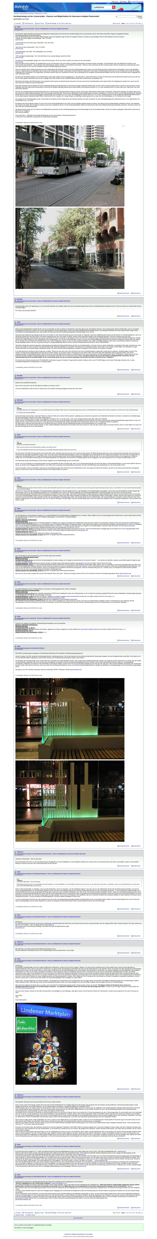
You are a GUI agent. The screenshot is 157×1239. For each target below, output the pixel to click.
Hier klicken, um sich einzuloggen (24, 1228)
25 (57, 23)
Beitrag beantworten (124, 293)
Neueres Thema (20, 1215)
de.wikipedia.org (75, 526)
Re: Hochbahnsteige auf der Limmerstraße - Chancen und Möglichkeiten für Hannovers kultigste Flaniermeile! (42, 301)
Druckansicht (79, 1218)
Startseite (16, 13)
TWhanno (20, 852)
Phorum (70, 1236)
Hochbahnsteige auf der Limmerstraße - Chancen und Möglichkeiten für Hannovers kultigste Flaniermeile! (41, 28)
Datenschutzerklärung (78, 1234)
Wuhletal (20, 400)
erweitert (141, 18)
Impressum (68, 1234)
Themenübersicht (28, 23)
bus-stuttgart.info (63, 523)
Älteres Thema (31, 1215)
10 (140, 23)
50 (60, 23)
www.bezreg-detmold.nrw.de (75, 596)
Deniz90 (19, 299)
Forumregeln (88, 1234)
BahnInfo (92, 1236)
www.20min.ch (49, 925)
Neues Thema (40, 23)
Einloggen (124, 1)
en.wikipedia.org (27, 561)
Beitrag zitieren (137, 293)
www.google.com (97, 78)
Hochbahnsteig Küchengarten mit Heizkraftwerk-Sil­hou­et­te (29, 648)
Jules (27, 19)
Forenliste (18, 23)
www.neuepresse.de (28, 988)
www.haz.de (19, 40)
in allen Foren (67, 23)
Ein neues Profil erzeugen (136, 1)
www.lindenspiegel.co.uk (59, 1183)
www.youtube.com (132, 85)
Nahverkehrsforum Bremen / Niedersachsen (31, 13)
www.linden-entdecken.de (88, 629)
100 (62, 23)
